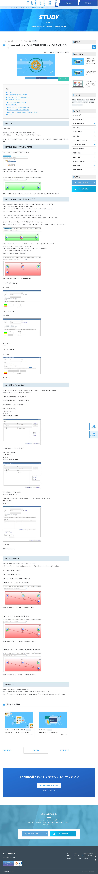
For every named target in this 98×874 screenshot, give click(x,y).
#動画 (87, 99)
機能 (33, 3)
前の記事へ (7, 750)
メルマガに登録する (82, 189)
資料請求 (92, 3)
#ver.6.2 (74, 102)
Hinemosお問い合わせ (89, 853)
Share (42, 78)
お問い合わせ (82, 3)
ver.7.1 (35, 41)
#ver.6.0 (86, 102)
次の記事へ (63, 750)
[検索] (94, 47)
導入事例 (54, 3)
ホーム (28, 3)
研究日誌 (73, 3)
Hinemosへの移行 (78, 119)
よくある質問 (63, 3)
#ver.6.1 (80, 102)
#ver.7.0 (92, 99)
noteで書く (63, 79)
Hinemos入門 (77, 115)
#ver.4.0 (80, 105)
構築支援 (40, 3)
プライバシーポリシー (8, 871)
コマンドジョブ (18, 41)
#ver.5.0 (91, 102)
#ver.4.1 (74, 105)
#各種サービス (81, 99)
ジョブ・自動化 (8, 41)
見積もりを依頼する (49, 790)
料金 (47, 3)
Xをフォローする (81, 183)
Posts (31, 78)
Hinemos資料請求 (88, 855)
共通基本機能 (27, 41)
